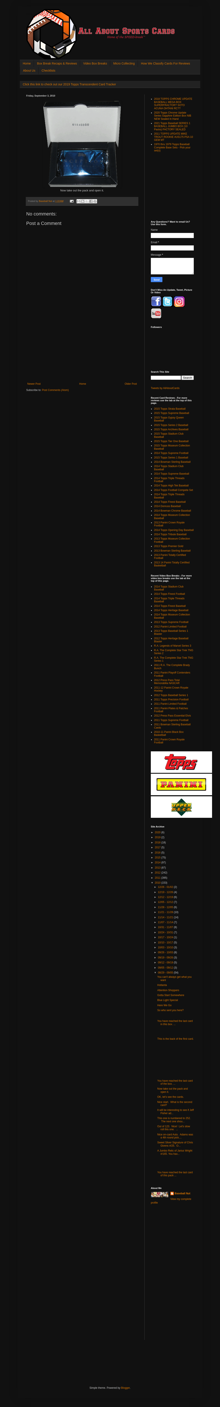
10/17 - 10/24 (166, 937)
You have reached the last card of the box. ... (175, 1082)
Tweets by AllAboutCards (165, 388)
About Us (29, 70)
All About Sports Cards (34, 14)
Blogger (125, 1387)
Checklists (48, 70)
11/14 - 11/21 (166, 917)
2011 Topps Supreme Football (171, 720)
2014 (158, 862)
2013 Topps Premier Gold (168, 546)
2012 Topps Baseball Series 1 (171, 695)
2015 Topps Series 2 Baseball (171, 425)
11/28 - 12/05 (166, 907)
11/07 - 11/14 (166, 922)
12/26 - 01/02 (166, 887)
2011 (158, 877)
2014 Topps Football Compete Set (173, 490)
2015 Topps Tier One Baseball (171, 441)
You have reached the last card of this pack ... (175, 1174)
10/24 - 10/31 (166, 932)
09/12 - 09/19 (166, 962)
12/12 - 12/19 (166, 897)
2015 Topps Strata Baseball (170, 408)
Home (27, 63)
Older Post (131, 383)
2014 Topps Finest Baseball (170, 501)
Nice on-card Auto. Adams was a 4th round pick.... (175, 1136)
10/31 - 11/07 (166, 927)
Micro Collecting (124, 63)
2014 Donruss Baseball (167, 506)
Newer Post (34, 383)
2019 (158, 837)
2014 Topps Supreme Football (171, 453)
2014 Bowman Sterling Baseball (172, 461)
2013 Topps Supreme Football (171, 622)
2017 (158, 847)
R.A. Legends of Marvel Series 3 (172, 645)
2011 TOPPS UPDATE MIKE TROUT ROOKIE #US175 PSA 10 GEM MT (173, 136)
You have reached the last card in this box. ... (175, 1022)
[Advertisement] (82, 350)
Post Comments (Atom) (55, 390)
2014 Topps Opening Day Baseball (174, 530)
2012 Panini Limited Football (170, 626)
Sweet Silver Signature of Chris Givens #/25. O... (175, 1144)
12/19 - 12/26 (166, 892)
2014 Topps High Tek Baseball (171, 485)
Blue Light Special (167, 1000)
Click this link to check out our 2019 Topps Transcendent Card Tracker (69, 84)
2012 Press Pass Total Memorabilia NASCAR (167, 682)
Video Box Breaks (95, 63)
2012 (158, 872)
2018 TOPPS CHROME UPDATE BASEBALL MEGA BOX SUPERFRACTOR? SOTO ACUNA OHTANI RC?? (173, 103)
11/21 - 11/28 (166, 912)
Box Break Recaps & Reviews (57, 63)
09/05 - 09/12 (166, 967)
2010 (158, 882)
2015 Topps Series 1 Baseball (171, 457)
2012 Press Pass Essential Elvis (172, 715)
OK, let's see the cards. (170, 1096)
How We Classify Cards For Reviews (165, 63)
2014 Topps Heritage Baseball (171, 610)
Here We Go (164, 1005)
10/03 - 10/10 (166, 947)
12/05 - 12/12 (166, 902)
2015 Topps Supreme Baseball (171, 413)
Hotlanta (162, 985)
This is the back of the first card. (175, 1038)
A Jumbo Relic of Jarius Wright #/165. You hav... (174, 1152)
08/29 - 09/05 (166, 972)
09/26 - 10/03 (166, 952)
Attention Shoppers (168, 990)
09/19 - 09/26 (166, 957)
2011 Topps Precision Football (171, 699)
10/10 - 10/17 (166, 942)
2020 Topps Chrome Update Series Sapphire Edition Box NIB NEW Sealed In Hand (172, 115)
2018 (158, 842)
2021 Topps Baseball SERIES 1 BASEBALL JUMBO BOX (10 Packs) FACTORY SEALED (172, 126)
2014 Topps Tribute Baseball (170, 534)
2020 (158, 832)
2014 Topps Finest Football (169, 593)
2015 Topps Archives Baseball (171, 429)
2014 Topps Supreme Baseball (171, 473)
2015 (158, 857)
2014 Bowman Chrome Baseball (172, 510)
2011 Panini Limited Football (170, 703)
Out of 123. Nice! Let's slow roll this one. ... (173, 1128)
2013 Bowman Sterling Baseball (172, 550)
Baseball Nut (182, 1193)
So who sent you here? (170, 1010)
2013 (158, 867)
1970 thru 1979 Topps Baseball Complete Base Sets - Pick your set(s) (172, 147)
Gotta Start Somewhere (170, 995)
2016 (158, 852)
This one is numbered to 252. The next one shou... (174, 1120)
